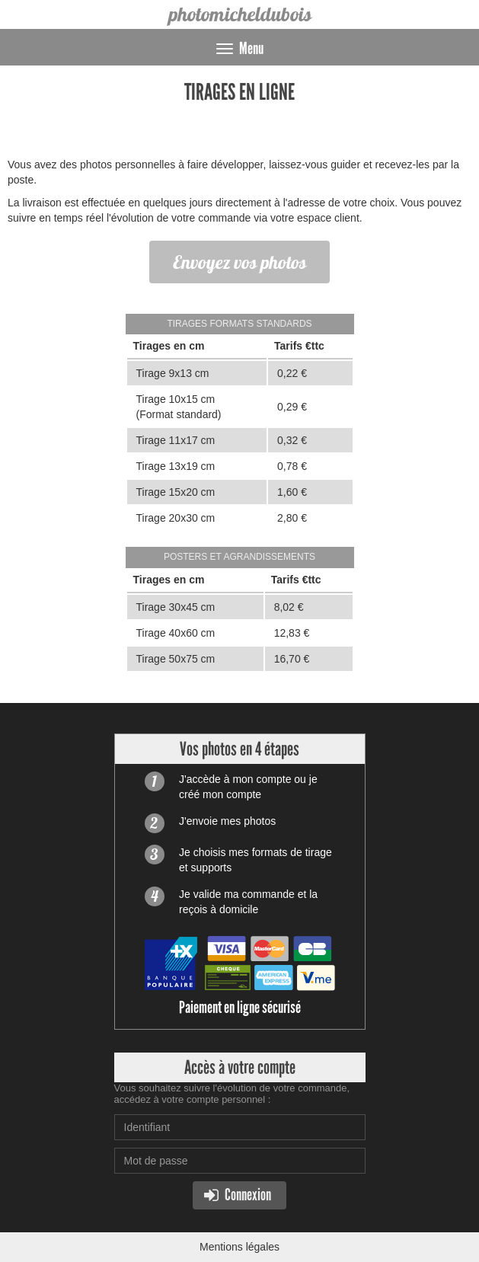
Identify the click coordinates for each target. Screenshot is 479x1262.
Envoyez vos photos (239, 262)
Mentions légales (239, 1247)
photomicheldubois (239, 14)
